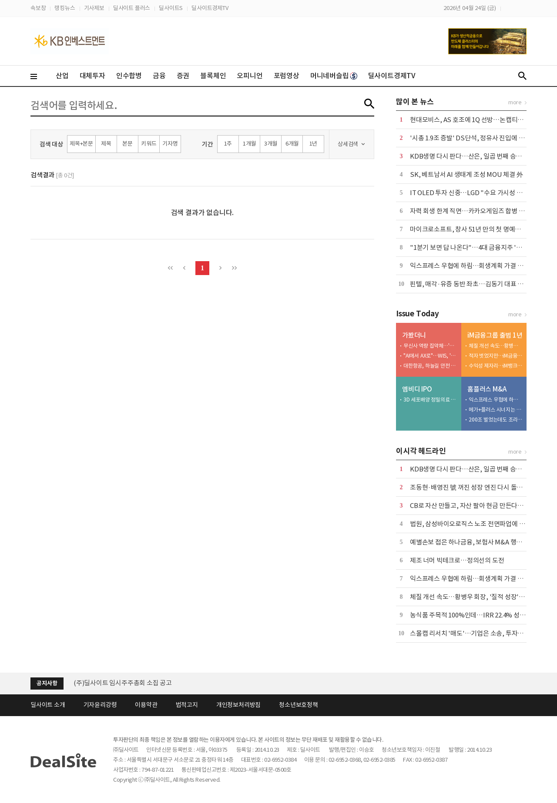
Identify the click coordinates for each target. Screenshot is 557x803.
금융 (159, 75)
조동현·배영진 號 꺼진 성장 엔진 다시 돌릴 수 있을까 (479, 487)
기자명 (170, 143)
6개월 (292, 143)
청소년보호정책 (298, 705)
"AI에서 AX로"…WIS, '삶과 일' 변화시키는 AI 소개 (430, 355)
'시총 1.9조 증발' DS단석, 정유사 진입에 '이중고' (475, 138)
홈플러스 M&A (486, 389)
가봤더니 (414, 335)
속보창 (38, 8)
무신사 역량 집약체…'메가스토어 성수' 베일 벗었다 (430, 345)
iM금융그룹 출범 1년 (495, 335)
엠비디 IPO (417, 389)
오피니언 (249, 75)
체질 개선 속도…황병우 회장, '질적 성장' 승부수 (496, 345)
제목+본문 (81, 143)
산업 (62, 75)
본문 (127, 143)
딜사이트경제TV (209, 8)
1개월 (249, 143)
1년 (313, 143)
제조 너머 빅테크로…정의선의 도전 (457, 560)
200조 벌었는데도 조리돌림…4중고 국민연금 (496, 419)
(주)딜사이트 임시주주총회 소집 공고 (123, 683)
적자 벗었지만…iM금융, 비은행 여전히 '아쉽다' (496, 355)
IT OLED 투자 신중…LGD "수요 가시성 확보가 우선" (480, 193)
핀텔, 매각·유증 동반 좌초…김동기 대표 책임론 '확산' (481, 284)
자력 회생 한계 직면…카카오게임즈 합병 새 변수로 (477, 211)
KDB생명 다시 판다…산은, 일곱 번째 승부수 (469, 156)
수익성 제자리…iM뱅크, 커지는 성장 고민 (496, 365)
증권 (183, 75)
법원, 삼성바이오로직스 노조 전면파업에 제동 (470, 524)
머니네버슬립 (333, 75)
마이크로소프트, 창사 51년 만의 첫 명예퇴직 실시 (475, 229)
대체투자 (92, 75)
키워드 (148, 143)
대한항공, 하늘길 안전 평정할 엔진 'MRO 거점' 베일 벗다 (430, 365)
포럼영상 (286, 75)
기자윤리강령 (100, 705)
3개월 (270, 143)
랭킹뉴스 (64, 8)
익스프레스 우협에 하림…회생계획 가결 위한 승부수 (479, 266)
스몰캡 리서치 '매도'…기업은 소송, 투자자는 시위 (476, 633)
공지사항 (47, 683)
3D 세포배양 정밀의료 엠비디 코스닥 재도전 (430, 399)
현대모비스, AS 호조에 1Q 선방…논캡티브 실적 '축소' (482, 120)
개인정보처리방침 (238, 705)
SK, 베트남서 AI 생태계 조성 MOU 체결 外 (466, 174)
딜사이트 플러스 (131, 8)
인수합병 (129, 75)
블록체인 (213, 75)
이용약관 (146, 705)
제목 (106, 143)
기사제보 (94, 8)
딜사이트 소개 (47, 705)
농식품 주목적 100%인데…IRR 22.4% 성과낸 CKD (478, 615)
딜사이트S (171, 8)
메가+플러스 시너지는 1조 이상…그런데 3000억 (496, 409)
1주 (228, 143)
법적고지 (187, 705)
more (515, 102)
